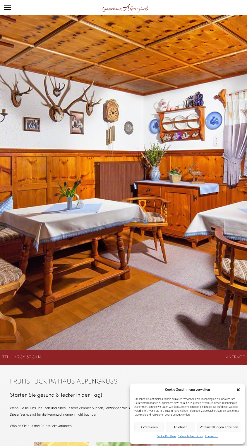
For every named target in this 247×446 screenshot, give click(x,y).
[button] (238, 390)
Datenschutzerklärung (190, 436)
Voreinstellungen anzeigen (219, 427)
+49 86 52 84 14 (26, 357)
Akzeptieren (149, 427)
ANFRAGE (235, 357)
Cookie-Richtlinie (166, 436)
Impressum (211, 436)
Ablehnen (180, 427)
